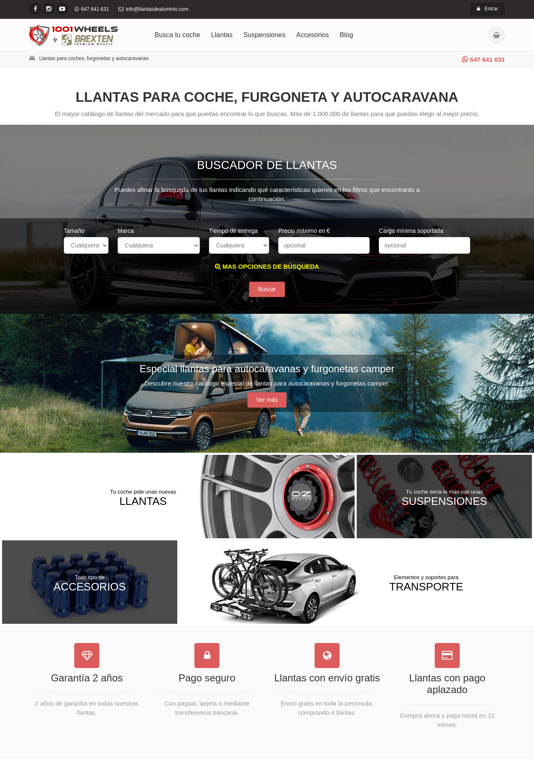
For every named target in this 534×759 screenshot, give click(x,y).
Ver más (266, 399)
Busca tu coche (177, 34)
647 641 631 (483, 59)
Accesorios (312, 34)
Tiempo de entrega (233, 230)
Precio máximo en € (304, 230)
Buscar (267, 289)
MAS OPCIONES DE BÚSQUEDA (267, 266)
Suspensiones (265, 34)
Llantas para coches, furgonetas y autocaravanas (94, 58)
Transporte (426, 583)
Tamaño (74, 230)
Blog (346, 34)
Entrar (487, 9)
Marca (126, 230)
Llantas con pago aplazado (447, 684)
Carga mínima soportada (411, 230)
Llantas (222, 34)
